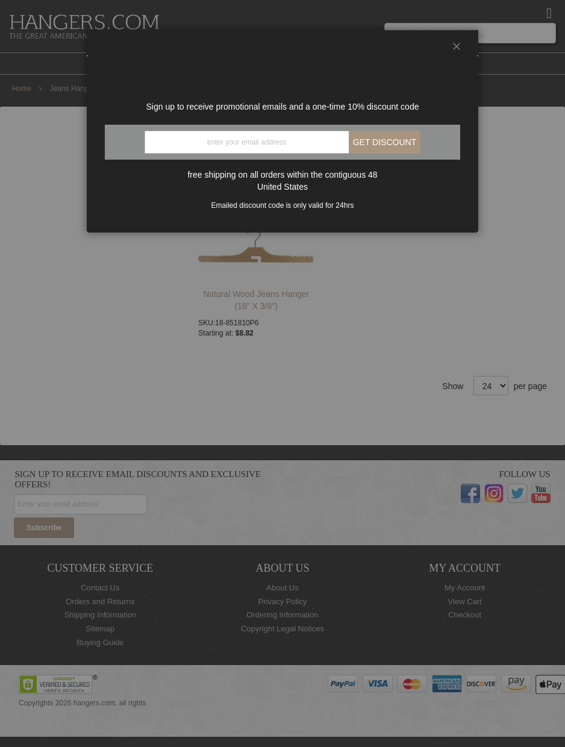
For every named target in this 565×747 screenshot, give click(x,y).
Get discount (385, 142)
